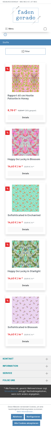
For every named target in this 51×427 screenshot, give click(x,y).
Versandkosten (11, 391)
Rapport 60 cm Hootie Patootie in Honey (21, 97)
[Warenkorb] (45, 28)
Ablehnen (17, 416)
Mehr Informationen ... (25, 412)
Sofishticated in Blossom (23, 327)
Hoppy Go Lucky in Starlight (24, 271)
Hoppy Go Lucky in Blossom (24, 159)
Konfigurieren (33, 416)
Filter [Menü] (25, 50)
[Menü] (9, 28)
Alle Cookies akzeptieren (26, 423)
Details (25, 117)
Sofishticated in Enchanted (24, 215)
